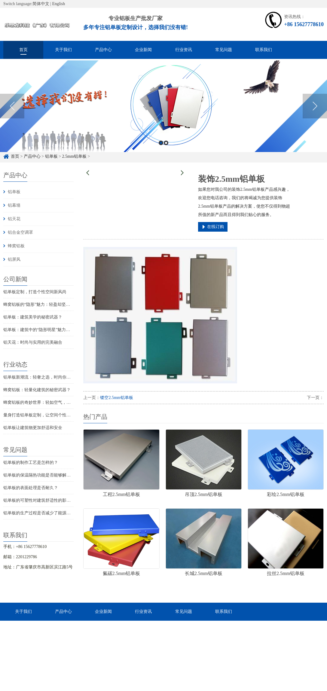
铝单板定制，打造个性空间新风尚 (34, 292)
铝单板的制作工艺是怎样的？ (30, 462)
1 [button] (161, 149)
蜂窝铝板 (16, 246)
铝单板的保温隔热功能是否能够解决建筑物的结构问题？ (55, 475)
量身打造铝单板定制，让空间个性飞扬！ (41, 415)
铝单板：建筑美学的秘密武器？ (32, 317)
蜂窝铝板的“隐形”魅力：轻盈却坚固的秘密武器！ (49, 304)
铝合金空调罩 (20, 232)
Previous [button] (12, 112)
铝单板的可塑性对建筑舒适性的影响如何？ (43, 500)
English (58, 4)
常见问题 (223, 49)
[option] (163, 112)
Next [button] (315, 112)
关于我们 (63, 49)
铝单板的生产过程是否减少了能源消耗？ (41, 513)
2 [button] (166, 149)
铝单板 (14, 192)
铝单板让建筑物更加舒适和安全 (32, 427)
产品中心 (103, 49)
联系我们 (263, 49)
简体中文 (40, 4)
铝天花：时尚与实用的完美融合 (32, 342)
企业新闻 (143, 49)
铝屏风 (14, 259)
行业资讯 (183, 49)
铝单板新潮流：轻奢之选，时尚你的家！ (41, 377)
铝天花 (14, 219)
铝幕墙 (14, 205)
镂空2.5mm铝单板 (116, 397)
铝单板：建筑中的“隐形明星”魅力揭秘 (38, 329)
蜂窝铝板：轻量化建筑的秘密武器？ (37, 390)
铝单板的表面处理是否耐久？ (30, 488)
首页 (23, 49)
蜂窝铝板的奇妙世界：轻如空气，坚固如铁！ (45, 402)
